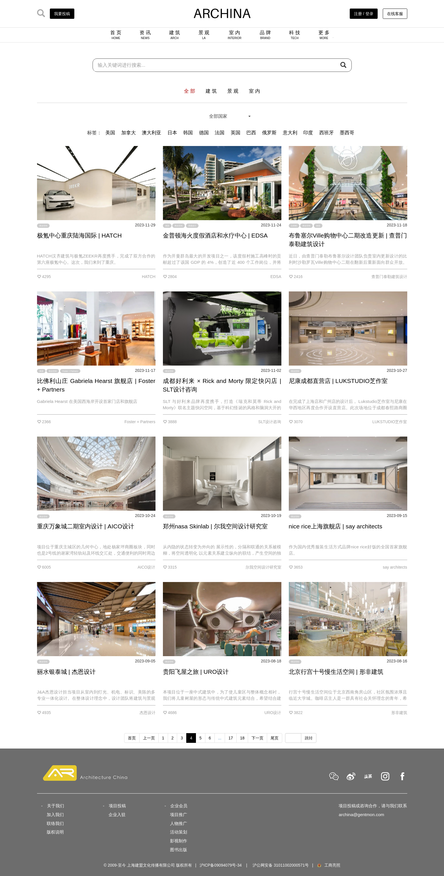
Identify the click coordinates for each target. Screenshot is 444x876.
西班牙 (326, 132)
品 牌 (265, 35)
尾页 (275, 738)
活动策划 (178, 832)
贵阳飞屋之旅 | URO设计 (196, 671)
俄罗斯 (269, 132)
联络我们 (55, 823)
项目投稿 (117, 805)
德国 (204, 132)
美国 (110, 132)
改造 (318, 226)
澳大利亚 (151, 132)
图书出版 (178, 849)
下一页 (257, 738)
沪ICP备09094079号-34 (221, 865)
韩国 (188, 132)
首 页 (115, 35)
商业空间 (43, 226)
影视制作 (178, 840)
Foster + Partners (70, 371)
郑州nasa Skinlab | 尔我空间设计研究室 (215, 526)
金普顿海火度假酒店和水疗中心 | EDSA (215, 235)
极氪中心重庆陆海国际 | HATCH (79, 235)
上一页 (149, 738)
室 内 (235, 35)
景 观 (204, 35)
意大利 (290, 132)
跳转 (309, 738)
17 (230, 738)
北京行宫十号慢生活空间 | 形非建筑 (336, 671)
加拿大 (128, 132)
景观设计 (192, 226)
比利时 (294, 226)
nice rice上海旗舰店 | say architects (335, 526)
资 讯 (145, 35)
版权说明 (55, 832)
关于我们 (55, 805)
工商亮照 (328, 865)
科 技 (294, 35)
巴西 (251, 132)
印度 (308, 132)
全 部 (189, 91)
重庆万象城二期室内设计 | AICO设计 (85, 526)
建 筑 (174, 35)
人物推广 (178, 823)
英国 (235, 132)
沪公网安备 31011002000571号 (281, 865)
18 (242, 738)
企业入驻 (117, 814)
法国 (219, 132)
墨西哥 (347, 132)
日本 (172, 132)
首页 (132, 738)
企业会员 (178, 805)
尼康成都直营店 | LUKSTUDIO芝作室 (338, 381)
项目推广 (178, 814)
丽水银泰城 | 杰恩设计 (66, 671)
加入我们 (55, 814)
